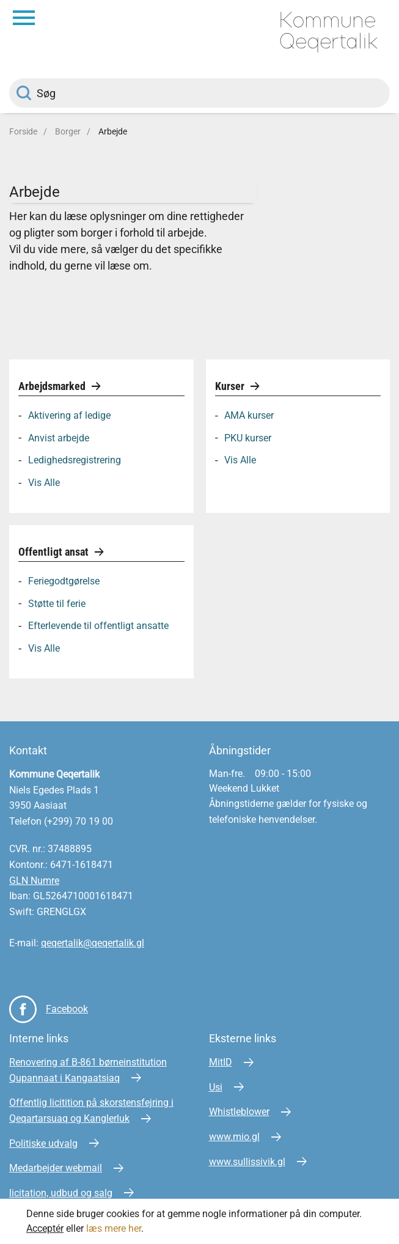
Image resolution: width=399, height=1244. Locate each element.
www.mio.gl (234, 1137)
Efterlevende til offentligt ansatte (98, 625)
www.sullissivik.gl (247, 1162)
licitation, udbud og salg (60, 1193)
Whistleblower (239, 1111)
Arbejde (112, 131)
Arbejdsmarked (53, 386)
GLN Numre (34, 880)
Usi (215, 1087)
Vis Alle (44, 482)
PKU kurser (247, 437)
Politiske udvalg (43, 1143)
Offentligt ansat (54, 551)
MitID (220, 1062)
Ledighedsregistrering (74, 460)
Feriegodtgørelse (64, 581)
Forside (23, 131)
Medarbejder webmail (55, 1168)
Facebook (67, 1009)
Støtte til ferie (57, 603)
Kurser (231, 386)
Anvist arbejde (58, 437)
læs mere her (113, 1228)
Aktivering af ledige (69, 415)
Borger (68, 131)
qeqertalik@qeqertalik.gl (92, 943)
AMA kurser (249, 415)
